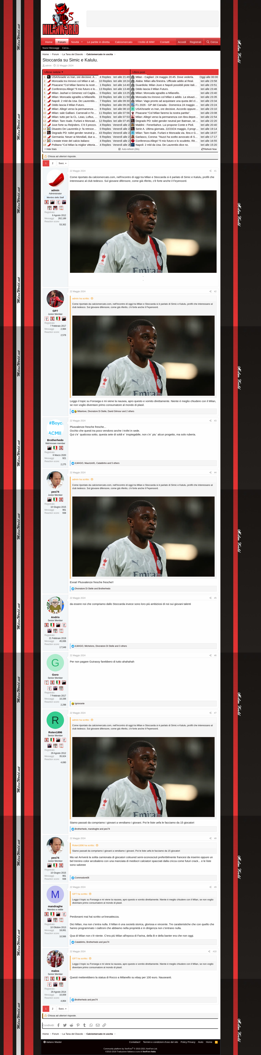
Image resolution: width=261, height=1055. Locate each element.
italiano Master (53, 1042)
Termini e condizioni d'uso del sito (160, 1042)
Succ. (62, 163)
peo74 (55, 491)
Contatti (164, 42)
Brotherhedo (55, 440)
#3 (215, 420)
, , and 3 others (101, 646)
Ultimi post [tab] (138, 72)
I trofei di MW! (146, 42)
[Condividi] (210, 171)
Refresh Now (209, 149)
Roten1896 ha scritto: (83, 845)
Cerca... (66, 48)
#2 (215, 291)
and (92, 588)
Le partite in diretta (98, 42)
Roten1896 (55, 732)
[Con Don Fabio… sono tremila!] (64, 202)
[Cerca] (211, 42)
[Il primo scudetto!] (58, 319)
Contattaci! (134, 1042)
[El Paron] (52, 202)
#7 (215, 713)
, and (92, 829)
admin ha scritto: (81, 298)
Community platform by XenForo (130, 1049)
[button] (81, 42)
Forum (62, 42)
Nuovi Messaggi (51, 48)
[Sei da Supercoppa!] (49, 208)
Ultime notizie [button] (52, 72)
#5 (215, 598)
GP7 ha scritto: (80, 894)
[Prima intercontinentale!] (61, 208)
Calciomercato (123, 42)
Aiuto (200, 1042)
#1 (215, 171)
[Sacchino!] (55, 208)
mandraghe (55, 906)
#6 (215, 655)
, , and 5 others (97, 463)
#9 (215, 887)
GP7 (55, 310)
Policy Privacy (188, 1042)
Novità (75, 42)
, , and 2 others (105, 411)
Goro (55, 674)
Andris (55, 617)
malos (55, 970)
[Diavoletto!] (47, 202)
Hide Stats (50, 149)
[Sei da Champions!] (58, 202)
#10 (214, 951)
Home (49, 42)
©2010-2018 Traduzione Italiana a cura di (130, 1051)
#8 (215, 838)
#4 (215, 472)
